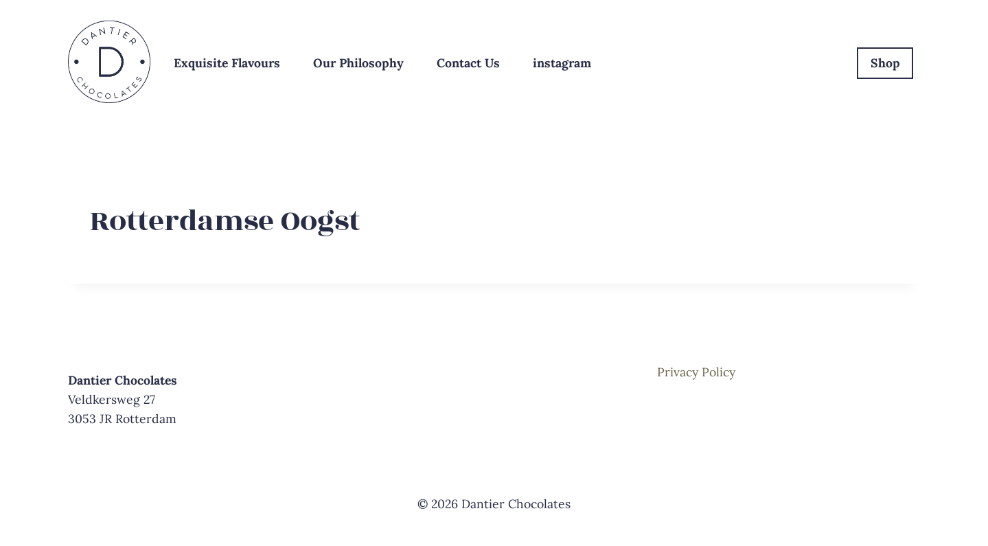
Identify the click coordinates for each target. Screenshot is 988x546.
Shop (885, 63)
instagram (562, 63)
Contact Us (468, 63)
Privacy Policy (696, 372)
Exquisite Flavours (227, 63)
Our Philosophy (358, 63)
